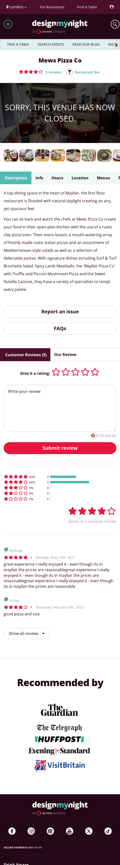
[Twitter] (88, 831)
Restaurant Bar (87, 72)
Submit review (60, 448)
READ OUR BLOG (86, 44)
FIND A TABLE (18, 44)
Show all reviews (27, 633)
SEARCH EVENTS (51, 44)
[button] (40, 72)
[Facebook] (12, 831)
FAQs (60, 328)
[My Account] (111, 6)
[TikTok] (108, 831)
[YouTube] (69, 831)
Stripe (38, 847)
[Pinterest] (50, 831)
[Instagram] (31, 831)
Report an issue (60, 311)
